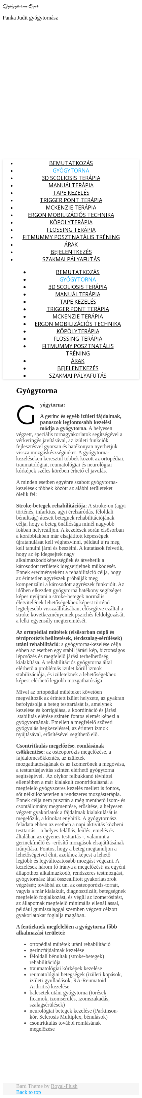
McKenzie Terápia (71, 207)
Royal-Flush (64, 1086)
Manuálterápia (71, 185)
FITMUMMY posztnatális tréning (71, 237)
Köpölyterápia (71, 222)
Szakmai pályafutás (71, 259)
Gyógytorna (71, 170)
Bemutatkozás (71, 163)
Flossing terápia (71, 229)
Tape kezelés (71, 192)
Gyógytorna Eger (21, 6)
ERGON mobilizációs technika (71, 215)
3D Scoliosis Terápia (71, 178)
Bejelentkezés (71, 252)
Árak (71, 244)
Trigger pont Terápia (71, 200)
